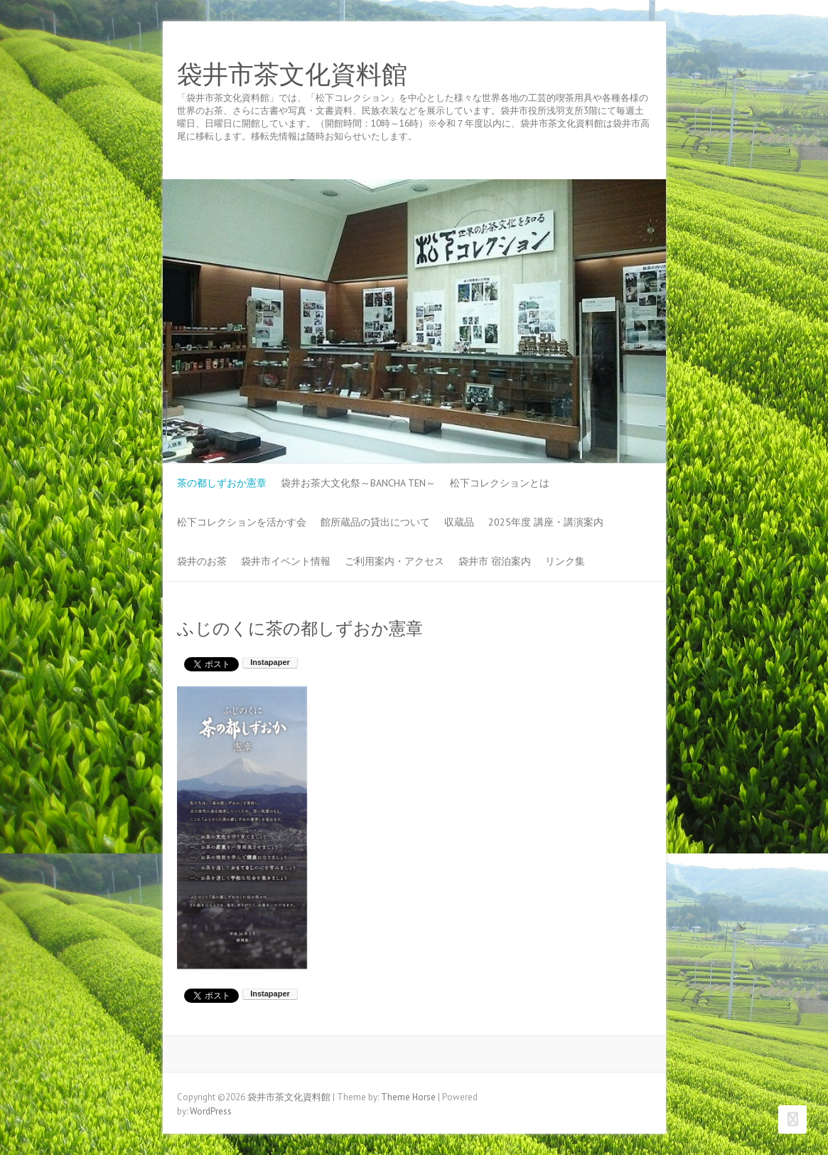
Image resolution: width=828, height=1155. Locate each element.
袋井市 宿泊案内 (494, 561)
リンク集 (565, 561)
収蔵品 (459, 522)
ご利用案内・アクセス (394, 561)
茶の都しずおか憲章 (222, 483)
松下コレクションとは (499, 483)
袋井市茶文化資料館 (292, 74)
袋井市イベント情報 (285, 561)
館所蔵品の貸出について (375, 522)
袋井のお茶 (202, 561)
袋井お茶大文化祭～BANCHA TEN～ (358, 483)
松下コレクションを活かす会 (241, 522)
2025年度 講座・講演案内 (545, 522)
